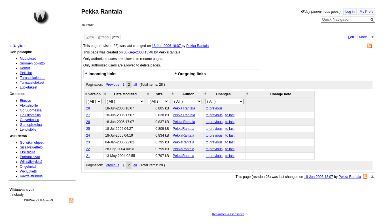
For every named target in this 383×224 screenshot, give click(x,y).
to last (229, 115)
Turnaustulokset (32, 83)
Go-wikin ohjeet (32, 143)
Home (41, 17)
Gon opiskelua (31, 125)
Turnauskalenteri (32, 78)
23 (88, 142)
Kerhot (25, 68)
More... (364, 37)
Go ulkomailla (30, 115)
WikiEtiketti (28, 171)
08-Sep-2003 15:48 (138, 52)
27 (88, 115)
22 (88, 149)
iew (90, 37)
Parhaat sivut (30, 157)
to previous (214, 108)
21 (88, 156)
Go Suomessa (31, 110)
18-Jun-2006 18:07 (167, 46)
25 (88, 129)
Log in (350, 12)
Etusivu (25, 101)
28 (88, 108)
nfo (115, 37)
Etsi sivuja (27, 152)
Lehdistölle (28, 130)
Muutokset (28, 59)
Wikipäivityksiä (31, 162)
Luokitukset (28, 87)
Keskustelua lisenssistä (228, 214)
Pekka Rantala (197, 46)
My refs (366, 12)
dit (351, 37)
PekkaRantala (183, 129)
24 (88, 135)
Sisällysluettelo (31, 147)
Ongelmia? (28, 167)
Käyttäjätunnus (31, 176)
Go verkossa (29, 120)
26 (88, 122)
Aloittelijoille (29, 105)
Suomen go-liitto (32, 63)
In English (16, 46)
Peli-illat (26, 73)
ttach (103, 37)
